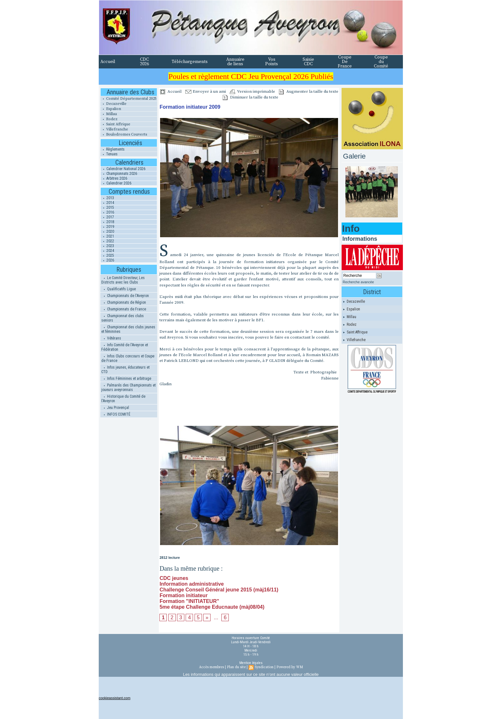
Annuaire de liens (235, 61)
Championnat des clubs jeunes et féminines (128, 329)
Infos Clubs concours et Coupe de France (127, 358)
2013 (107, 198)
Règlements (112, 149)
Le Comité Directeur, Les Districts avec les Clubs (123, 280)
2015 (107, 207)
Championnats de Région (123, 302)
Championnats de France (123, 309)
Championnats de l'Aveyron (125, 295)
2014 (107, 202)
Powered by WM (289, 667)
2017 (107, 217)
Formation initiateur (183, 595)
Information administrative (191, 584)
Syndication (264, 667)
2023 (107, 246)
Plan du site (236, 667)
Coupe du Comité (381, 61)
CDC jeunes (173, 578)
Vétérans (111, 338)
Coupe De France (345, 61)
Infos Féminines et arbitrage (126, 378)
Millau (108, 114)
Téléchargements (190, 61)
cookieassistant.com (114, 698)
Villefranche (114, 129)
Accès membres (211, 667)
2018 (107, 222)
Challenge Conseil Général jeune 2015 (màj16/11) (218, 589)
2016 (107, 212)
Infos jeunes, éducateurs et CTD (125, 369)
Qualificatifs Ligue (118, 289)
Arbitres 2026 (114, 178)
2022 (107, 241)
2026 (107, 260)
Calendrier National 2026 (123, 169)
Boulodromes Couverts (123, 134)
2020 (107, 231)
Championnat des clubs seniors (122, 318)
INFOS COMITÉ (115, 414)
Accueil (107, 61)
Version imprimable (252, 91)
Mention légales (251, 663)
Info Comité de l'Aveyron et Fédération (124, 347)
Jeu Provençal (115, 407)
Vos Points (271, 61)
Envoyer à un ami (205, 91)
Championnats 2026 (119, 173)
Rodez (109, 119)
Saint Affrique (115, 124)
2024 (107, 250)
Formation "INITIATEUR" (189, 601)
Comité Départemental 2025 (128, 98)
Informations (360, 239)
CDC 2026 (144, 61)
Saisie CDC (308, 61)
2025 (107, 255)
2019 (107, 226)
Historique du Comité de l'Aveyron (123, 398)
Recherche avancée (358, 282)
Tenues (109, 154)
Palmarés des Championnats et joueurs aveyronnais (128, 387)
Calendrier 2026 (116, 183)
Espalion (110, 108)
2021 (107, 236)
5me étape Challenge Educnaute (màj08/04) (211, 607)
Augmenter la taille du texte (308, 91)
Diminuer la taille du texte (250, 97)
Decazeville (113, 103)
